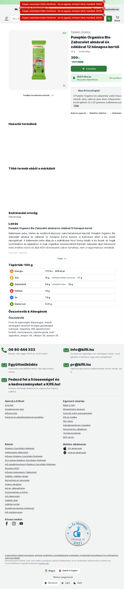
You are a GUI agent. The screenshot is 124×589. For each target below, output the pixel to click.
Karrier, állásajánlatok (15, 488)
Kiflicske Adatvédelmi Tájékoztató (21, 472)
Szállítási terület (12, 504)
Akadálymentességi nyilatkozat (19, 508)
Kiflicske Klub (11, 413)
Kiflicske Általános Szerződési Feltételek (24, 456)
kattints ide (44, 563)
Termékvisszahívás (72, 433)
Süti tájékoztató (12, 496)
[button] (109, 9)
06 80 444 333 (21, 349)
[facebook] (7, 523)
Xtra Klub (9, 405)
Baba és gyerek (78, 113)
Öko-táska (68, 421)
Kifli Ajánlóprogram (13, 512)
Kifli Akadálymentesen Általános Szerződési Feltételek (30, 464)
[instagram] (14, 523)
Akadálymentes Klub (14, 409)
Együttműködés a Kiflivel (16, 492)
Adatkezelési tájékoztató (16, 452)
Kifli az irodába (70, 417)
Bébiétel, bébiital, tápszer (99, 113)
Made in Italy (69, 405)
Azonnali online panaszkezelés (77, 413)
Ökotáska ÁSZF (12, 468)
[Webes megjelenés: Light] (65, 583)
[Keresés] (109, 19)
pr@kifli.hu (80, 364)
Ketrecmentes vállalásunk (75, 429)
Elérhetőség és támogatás (17, 480)
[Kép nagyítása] (64, 85)
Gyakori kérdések (13, 484)
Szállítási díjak (11, 500)
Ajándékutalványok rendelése (77, 425)
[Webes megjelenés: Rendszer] (51, 583)
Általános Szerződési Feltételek (19, 448)
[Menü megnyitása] (7, 19)
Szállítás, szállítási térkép (16, 476)
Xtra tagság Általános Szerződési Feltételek (25, 460)
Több (76, 105)
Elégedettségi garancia (74, 409)
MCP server (68, 437)
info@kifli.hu (82, 349)
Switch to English (68, 570)
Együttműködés (22, 364)
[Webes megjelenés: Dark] (77, 583)
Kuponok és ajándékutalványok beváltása (24, 417)
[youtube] (21, 523)
